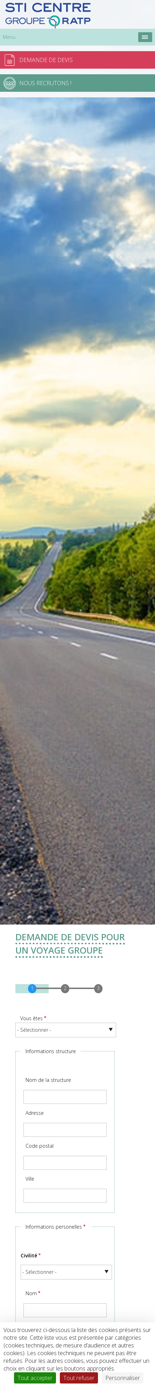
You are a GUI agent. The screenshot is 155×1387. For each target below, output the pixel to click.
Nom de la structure (48, 1080)
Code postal (40, 1145)
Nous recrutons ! (45, 83)
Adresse (35, 1113)
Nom (31, 1293)
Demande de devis (46, 60)
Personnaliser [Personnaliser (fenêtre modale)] (122, 1378)
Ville (30, 1178)
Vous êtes (31, 1018)
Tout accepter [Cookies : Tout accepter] (34, 1378)
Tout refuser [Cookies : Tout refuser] (78, 1378)
